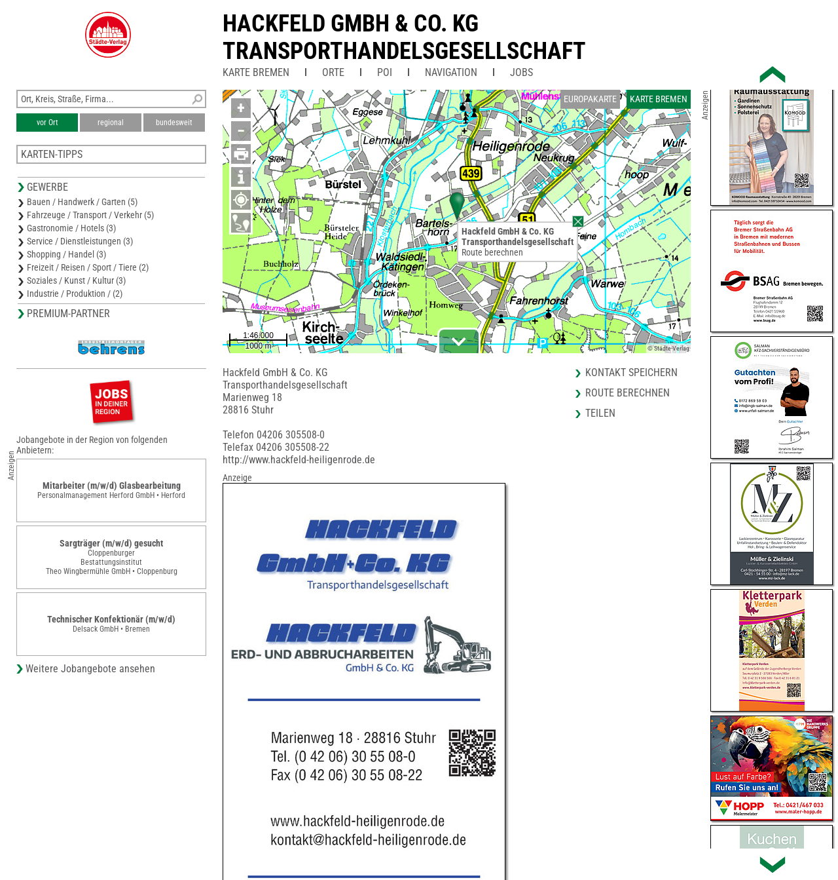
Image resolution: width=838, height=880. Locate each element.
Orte (333, 72)
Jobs (521, 72)
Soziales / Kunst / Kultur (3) (76, 280)
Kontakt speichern (631, 372)
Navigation (451, 72)
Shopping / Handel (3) (66, 254)
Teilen (600, 413)
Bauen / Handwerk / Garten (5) (82, 202)
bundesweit (174, 122)
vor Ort (47, 122)
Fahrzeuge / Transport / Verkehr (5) (90, 215)
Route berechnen (492, 252)
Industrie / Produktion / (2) (74, 293)
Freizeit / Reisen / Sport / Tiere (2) (88, 267)
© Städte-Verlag (668, 348)
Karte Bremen (256, 72)
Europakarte (590, 99)
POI (384, 72)
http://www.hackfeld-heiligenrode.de (299, 459)
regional (111, 122)
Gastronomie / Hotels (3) (71, 228)
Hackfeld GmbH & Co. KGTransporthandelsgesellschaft (404, 37)
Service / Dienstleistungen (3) (80, 241)
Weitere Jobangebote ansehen (90, 668)
